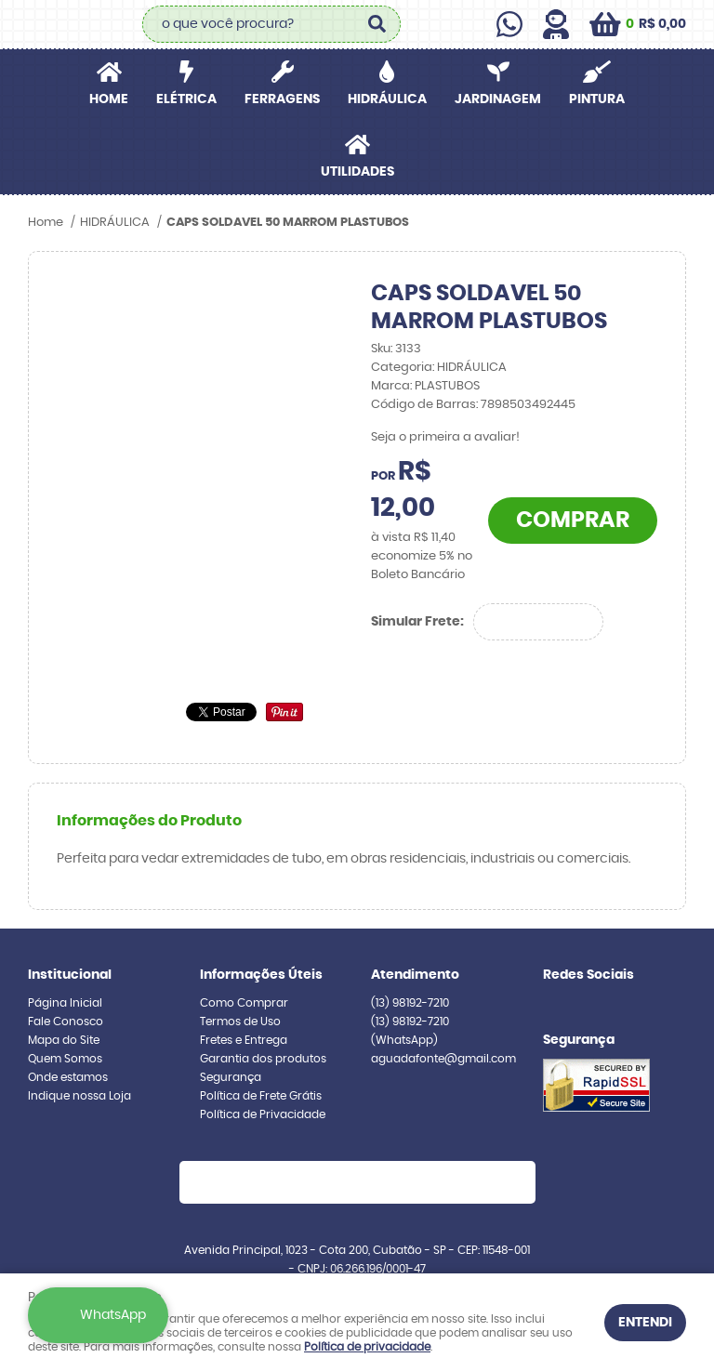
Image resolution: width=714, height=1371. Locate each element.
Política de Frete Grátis (261, 1095)
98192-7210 (410, 1002)
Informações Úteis (261, 975)
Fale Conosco (65, 1021)
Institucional (70, 975)
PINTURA (597, 99)
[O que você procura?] (377, 24)
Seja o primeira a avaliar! (445, 437)
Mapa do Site (63, 1040)
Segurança (230, 1077)
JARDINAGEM (498, 99)
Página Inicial (65, 1002)
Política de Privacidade (262, 1114)
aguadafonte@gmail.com (443, 1058)
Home (108, 99)
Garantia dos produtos (263, 1058)
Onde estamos (68, 1077)
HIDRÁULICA (387, 99)
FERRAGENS (282, 99)
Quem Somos (65, 1058)
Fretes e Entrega (243, 1040)
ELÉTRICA (186, 99)
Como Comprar (244, 1002)
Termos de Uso (240, 1021)
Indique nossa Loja (79, 1095)
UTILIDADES (357, 171)
